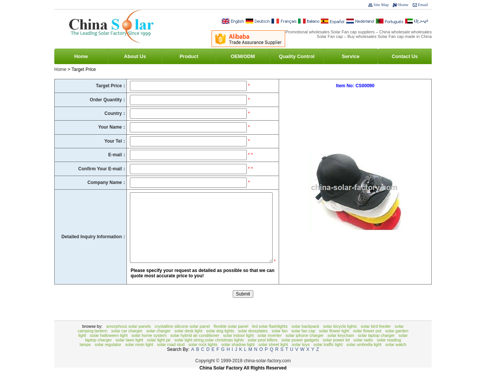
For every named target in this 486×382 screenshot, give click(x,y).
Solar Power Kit (336, 351)
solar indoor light (238, 346)
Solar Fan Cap (303, 342)
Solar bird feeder (376, 337)
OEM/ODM (243, 56)
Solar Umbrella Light (363, 356)
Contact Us (405, 56)
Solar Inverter (269, 346)
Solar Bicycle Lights (340, 337)
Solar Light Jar (158, 351)
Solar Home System (148, 346)
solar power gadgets (300, 351)
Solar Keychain (340, 346)
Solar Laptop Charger (376, 346)
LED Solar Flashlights (270, 337)
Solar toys (300, 356)
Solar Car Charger (127, 342)
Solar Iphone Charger (304, 346)
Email (423, 4)
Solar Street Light (273, 356)
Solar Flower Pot (367, 342)
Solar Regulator (108, 356)
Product (189, 56)
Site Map (381, 4)
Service (350, 56)
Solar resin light (139, 356)
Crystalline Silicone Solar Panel (182, 337)
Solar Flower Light (334, 342)
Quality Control (297, 56)
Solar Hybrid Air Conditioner (194, 346)
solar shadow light (238, 356)
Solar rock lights (202, 356)
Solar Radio (363, 351)
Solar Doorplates (253, 342)
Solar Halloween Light (109, 346)
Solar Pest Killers (263, 351)
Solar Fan (279, 342)
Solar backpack (305, 337)
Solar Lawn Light (129, 351)
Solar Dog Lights (220, 342)
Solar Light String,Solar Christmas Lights (209, 351)
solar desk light (188, 342)
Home (403, 4)
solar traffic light (327, 356)
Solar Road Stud (171, 356)
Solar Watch (396, 356)
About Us (135, 56)
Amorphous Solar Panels (128, 337)
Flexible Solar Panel (231, 337)
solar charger (158, 342)
